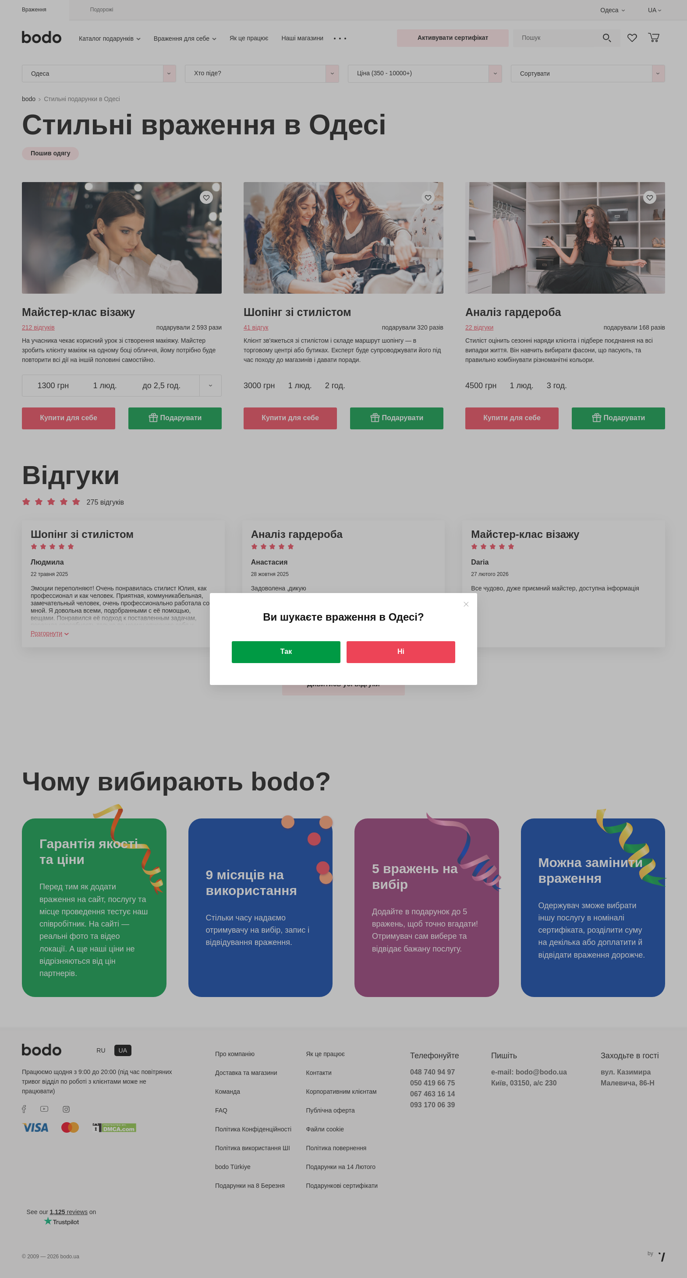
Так (286, 651)
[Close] (466, 604)
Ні (400, 651)
